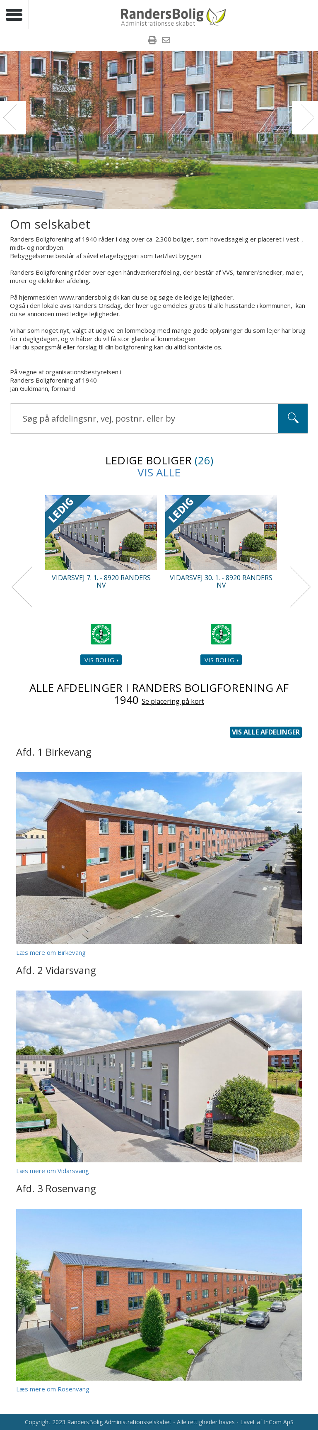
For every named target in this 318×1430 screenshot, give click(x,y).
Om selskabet (50, 224)
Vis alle (159, 472)
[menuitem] (152, 41)
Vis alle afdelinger (266, 732)
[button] (13, 117)
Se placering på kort (173, 701)
